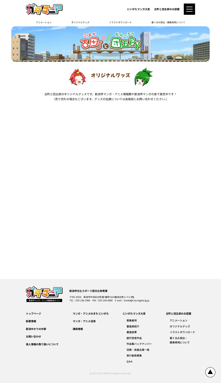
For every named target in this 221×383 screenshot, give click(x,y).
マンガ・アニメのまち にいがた (91, 313)
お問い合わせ (33, 336)
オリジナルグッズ (80, 22)
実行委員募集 (134, 355)
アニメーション (44, 22)
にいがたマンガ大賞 (138, 9)
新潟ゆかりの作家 (36, 329)
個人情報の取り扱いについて (42, 344)
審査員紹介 (133, 326)
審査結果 (132, 332)
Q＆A (129, 361)
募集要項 (132, 320)
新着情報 (31, 321)
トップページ (33, 313)
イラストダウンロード (120, 22)
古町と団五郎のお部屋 (167, 9)
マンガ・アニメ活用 (84, 321)
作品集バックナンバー (139, 344)
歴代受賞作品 (134, 338)
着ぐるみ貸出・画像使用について (168, 22)
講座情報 (78, 329)
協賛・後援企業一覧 (138, 349)
